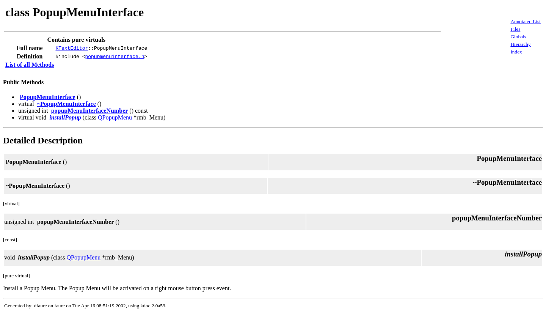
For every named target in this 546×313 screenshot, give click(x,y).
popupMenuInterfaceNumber (89, 110)
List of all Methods (29, 64)
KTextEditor (71, 48)
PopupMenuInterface (47, 97)
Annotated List (525, 21)
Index (516, 52)
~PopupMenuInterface (66, 104)
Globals (518, 36)
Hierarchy (520, 44)
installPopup (65, 117)
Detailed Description (43, 140)
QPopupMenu (115, 117)
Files (515, 29)
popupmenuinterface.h (114, 56)
